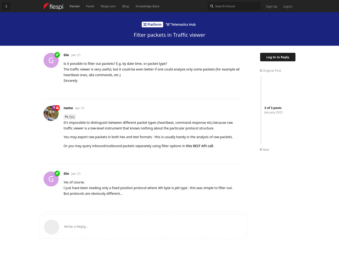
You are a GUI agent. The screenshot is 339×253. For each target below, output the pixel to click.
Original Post (270, 70)
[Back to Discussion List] (6, 6)
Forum (75, 6)
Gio (72, 117)
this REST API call (199, 146)
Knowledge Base (147, 6)
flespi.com (108, 6)
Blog (125, 6)
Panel (90, 6)
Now (264, 149)
